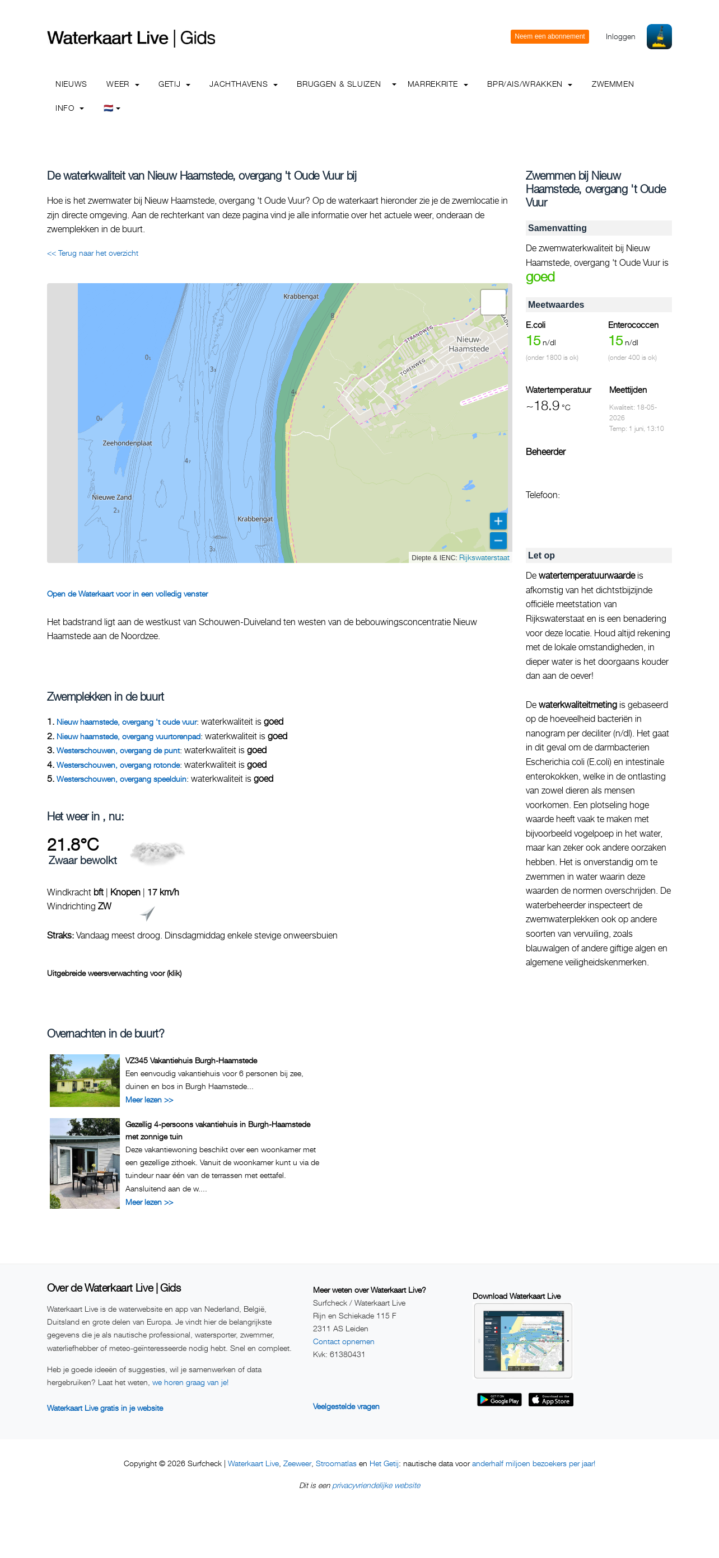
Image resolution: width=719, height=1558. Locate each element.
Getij (174, 83)
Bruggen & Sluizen (339, 83)
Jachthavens (243, 83)
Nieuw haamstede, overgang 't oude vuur (127, 721)
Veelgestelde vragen (346, 1406)
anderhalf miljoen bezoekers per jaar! (533, 1463)
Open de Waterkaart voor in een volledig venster (127, 593)
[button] (493, 302)
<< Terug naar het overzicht (92, 252)
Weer (122, 83)
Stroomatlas (336, 1463)
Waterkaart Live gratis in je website (105, 1407)
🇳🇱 (112, 107)
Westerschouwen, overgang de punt (118, 750)
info (69, 107)
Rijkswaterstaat (484, 557)
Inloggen (621, 36)
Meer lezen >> (149, 1099)
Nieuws (71, 83)
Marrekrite (438, 83)
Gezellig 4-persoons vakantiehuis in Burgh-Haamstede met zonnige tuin (217, 1130)
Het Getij (384, 1463)
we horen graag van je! (190, 1382)
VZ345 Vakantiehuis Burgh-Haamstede (191, 1060)
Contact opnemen (344, 1341)
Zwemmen (613, 83)
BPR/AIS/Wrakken (529, 83)
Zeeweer (297, 1463)
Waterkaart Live (253, 1463)
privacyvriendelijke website (376, 1485)
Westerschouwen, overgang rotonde (118, 764)
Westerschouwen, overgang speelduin (121, 778)
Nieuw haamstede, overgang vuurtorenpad (128, 736)
